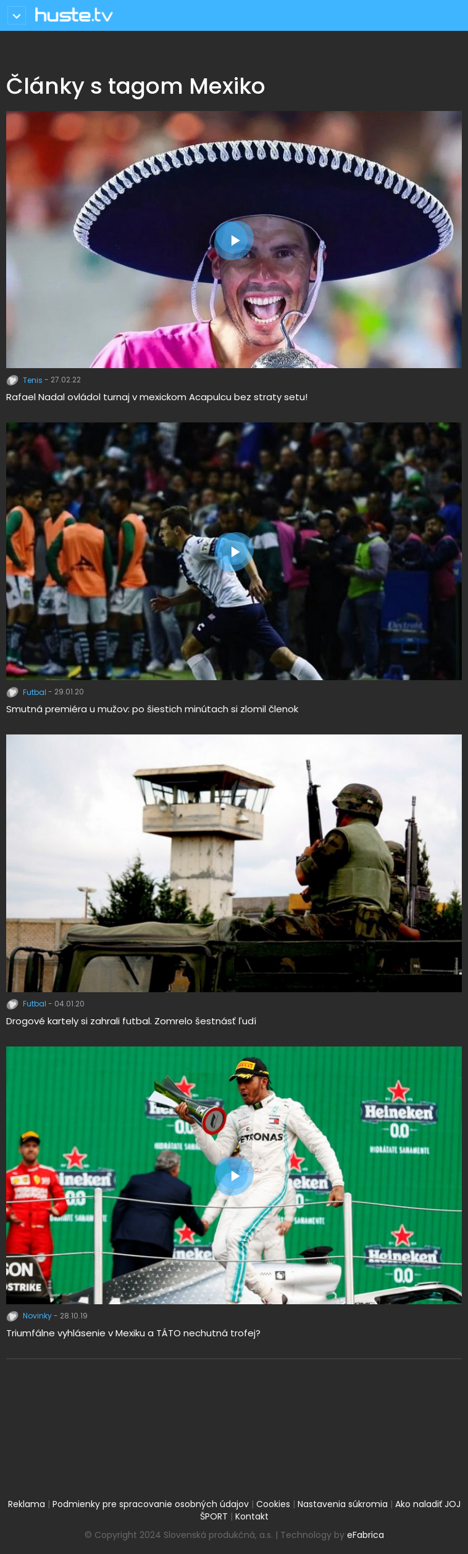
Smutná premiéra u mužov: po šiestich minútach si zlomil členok (152, 708)
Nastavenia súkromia (343, 1504)
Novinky (30, 1315)
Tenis (25, 380)
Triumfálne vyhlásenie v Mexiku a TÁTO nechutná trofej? (133, 1332)
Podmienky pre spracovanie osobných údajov (150, 1504)
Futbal (27, 692)
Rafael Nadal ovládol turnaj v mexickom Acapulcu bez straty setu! (156, 396)
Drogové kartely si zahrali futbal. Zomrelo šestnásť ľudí (131, 1020)
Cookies (273, 1504)
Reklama (26, 1504)
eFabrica (365, 1535)
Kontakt (252, 1516)
